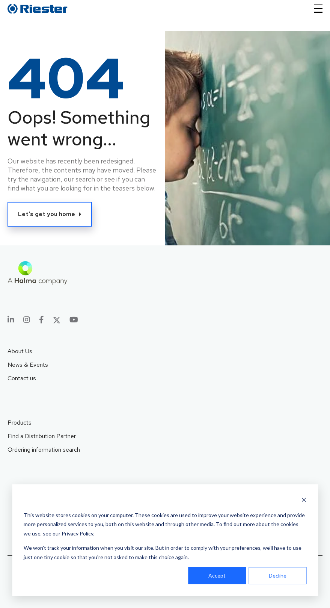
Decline (277, 575)
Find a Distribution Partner (42, 436)
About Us (20, 351)
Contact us (22, 378)
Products (20, 423)
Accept (217, 575)
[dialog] (165, 540)
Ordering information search (44, 450)
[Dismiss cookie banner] (303, 500)
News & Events (28, 365)
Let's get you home (46, 214)
